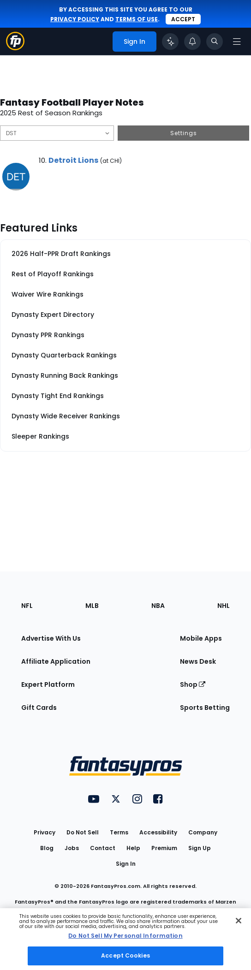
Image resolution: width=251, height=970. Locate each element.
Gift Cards (39, 707)
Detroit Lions (73, 160)
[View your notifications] (192, 41)
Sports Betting (205, 707)
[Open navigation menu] (236, 41)
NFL (27, 605)
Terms (119, 832)
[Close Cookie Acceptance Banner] (238, 920)
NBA (158, 605)
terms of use (136, 19)
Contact (102, 848)
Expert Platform (48, 684)
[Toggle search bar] (214, 41)
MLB (92, 605)
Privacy (44, 832)
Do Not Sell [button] (82, 832)
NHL (223, 605)
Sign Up (199, 848)
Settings (183, 133)
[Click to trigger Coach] (170, 41)
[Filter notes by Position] (57, 133)
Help (133, 848)
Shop (192, 684)
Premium (164, 848)
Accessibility (158, 832)
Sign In (126, 864)
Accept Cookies (125, 955)
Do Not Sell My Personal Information (125, 936)
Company (202, 832)
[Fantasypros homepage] (15, 48)
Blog (47, 848)
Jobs (72, 848)
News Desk (198, 661)
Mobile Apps (201, 638)
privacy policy (74, 19)
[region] (125, 939)
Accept (183, 19)
